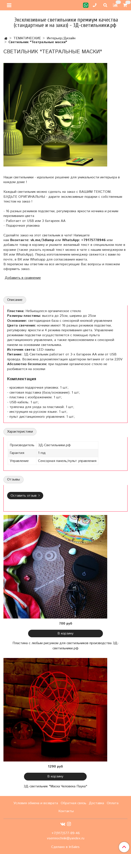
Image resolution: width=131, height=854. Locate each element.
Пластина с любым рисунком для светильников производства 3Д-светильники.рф (66, 646)
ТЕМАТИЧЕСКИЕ (27, 38)
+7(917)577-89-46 (65, 833)
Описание (14, 299)
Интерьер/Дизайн (61, 38)
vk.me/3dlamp (42, 240)
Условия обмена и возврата (35, 803)
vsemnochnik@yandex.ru (65, 838)
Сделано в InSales (65, 847)
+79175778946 (93, 240)
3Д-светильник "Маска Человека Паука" (55, 786)
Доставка (96, 803)
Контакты (66, 811)
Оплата (112, 803)
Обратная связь (73, 803)
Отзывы (13, 479)
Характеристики (20, 431)
